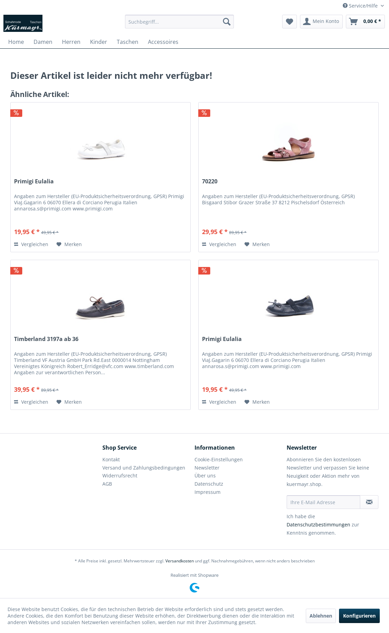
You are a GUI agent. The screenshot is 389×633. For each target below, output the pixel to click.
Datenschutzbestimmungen (318, 524)
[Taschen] (127, 41)
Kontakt (111, 459)
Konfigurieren (359, 615)
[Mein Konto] (321, 21)
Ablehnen (321, 615)
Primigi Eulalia (34, 181)
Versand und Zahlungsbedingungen (143, 467)
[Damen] (43, 41)
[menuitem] (179, 21)
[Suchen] (226, 21)
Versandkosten (179, 561)
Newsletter (206, 467)
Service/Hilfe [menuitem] (361, 5)
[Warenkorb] (365, 21)
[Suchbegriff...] (179, 21)
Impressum (207, 492)
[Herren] (71, 41)
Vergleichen (31, 244)
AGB (107, 483)
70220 (209, 181)
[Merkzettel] (289, 21)
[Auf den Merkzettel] (69, 244)
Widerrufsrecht (119, 475)
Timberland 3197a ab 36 (46, 339)
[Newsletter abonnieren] (369, 502)
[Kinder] (98, 41)
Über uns (205, 475)
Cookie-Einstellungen (218, 459)
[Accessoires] (163, 41)
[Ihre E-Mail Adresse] (323, 502)
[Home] (16, 41)
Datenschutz (208, 483)
